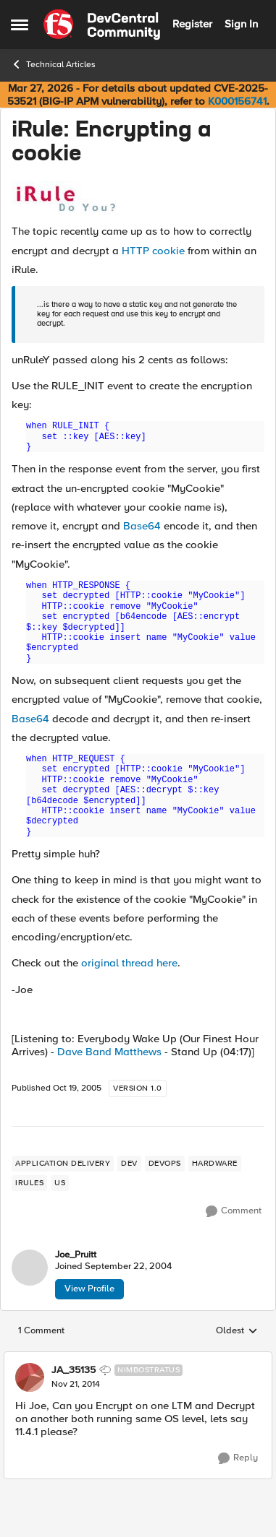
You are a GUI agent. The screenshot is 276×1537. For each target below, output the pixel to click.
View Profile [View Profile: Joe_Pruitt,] (89, 1288)
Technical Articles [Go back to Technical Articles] (53, 64)
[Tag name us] (60, 1183)
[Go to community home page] (101, 24)
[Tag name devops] (165, 1164)
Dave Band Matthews (109, 1051)
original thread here (129, 962)
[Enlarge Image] (138, 198)
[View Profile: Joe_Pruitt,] (30, 1268)
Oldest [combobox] (237, 1331)
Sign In (241, 23)
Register (192, 23)
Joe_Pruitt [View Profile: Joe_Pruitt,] (75, 1255)
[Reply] (238, 1458)
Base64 (142, 525)
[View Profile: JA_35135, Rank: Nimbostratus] (29, 1377)
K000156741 (237, 101)
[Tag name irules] (29, 1183)
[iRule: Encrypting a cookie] (75, 1385)
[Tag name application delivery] (63, 1164)
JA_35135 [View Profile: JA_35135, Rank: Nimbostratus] (73, 1370)
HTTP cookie (153, 250)
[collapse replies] (138, 1358)
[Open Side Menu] (19, 24)
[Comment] (233, 1211)
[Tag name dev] (129, 1164)
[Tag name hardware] (214, 1164)
